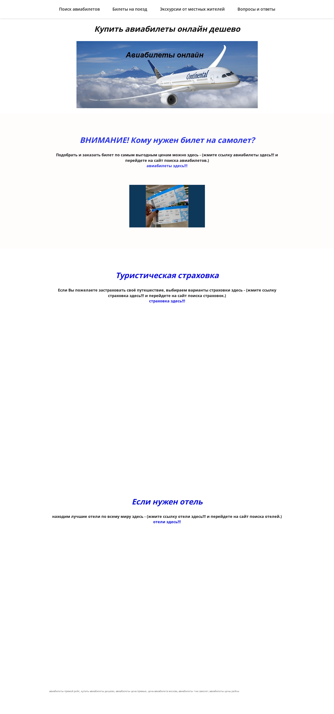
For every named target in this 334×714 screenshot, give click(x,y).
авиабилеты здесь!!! (167, 162)
